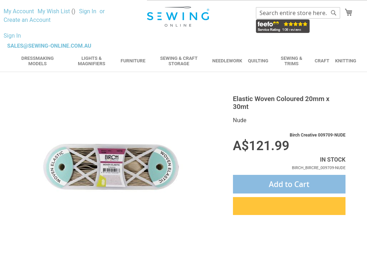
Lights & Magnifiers (91, 61)
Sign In (87, 11)
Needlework (227, 60)
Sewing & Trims (291, 61)
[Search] (334, 13)
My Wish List (57, 11)
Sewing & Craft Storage (178, 61)
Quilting (258, 60)
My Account (19, 11)
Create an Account (27, 19)
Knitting (345, 60)
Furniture (133, 60)
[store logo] (179, 17)
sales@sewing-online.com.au (49, 46)
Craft (322, 60)
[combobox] (298, 13)
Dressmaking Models (37, 61)
